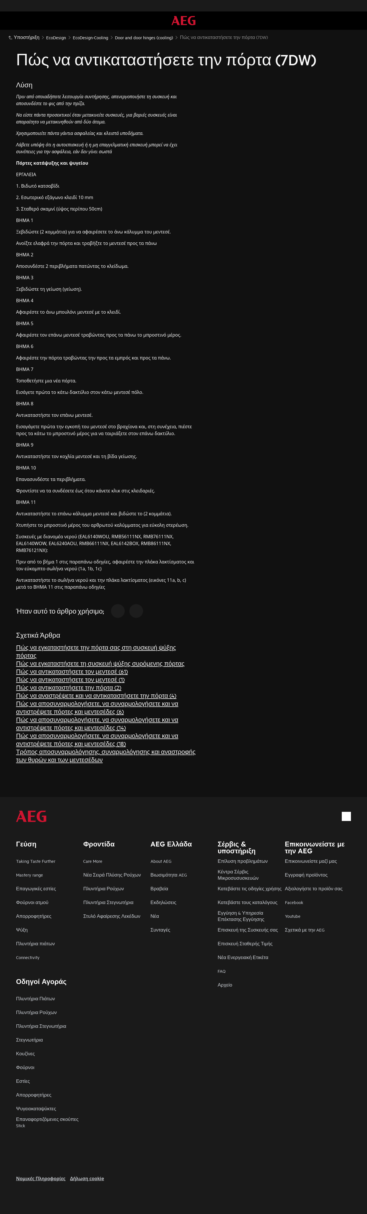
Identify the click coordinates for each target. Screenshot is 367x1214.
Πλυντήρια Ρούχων (103, 888)
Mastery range (29, 874)
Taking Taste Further (35, 861)
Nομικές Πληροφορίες (40, 1178)
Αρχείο (225, 984)
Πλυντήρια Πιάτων (35, 998)
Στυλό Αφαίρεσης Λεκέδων (111, 916)
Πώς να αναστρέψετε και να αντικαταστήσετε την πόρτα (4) (96, 695)
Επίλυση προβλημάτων (243, 861)
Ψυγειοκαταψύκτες (36, 1108)
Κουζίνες (25, 1053)
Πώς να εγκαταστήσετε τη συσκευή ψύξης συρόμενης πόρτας (100, 663)
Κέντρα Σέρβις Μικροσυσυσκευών (238, 875)
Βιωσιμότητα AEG (169, 874)
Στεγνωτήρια (29, 1039)
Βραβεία (159, 888)
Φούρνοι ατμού (32, 902)
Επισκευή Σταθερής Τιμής (245, 943)
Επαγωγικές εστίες (36, 888)
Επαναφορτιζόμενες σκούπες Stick (47, 1122)
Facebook (294, 902)
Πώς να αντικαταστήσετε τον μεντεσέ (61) (72, 671)
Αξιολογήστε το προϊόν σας (314, 888)
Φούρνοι (25, 1067)
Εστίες (23, 1081)
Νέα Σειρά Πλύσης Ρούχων (112, 874)
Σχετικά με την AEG (305, 929)
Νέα (155, 916)
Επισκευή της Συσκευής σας (248, 929)
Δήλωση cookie (87, 1178)
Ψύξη (22, 929)
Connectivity (28, 957)
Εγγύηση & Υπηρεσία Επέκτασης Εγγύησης (241, 916)
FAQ (222, 971)
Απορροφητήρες (33, 916)
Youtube (292, 916)
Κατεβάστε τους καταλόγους (248, 902)
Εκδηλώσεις (163, 902)
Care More (92, 861)
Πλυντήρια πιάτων (35, 943)
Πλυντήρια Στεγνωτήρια (108, 902)
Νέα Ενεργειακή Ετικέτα (243, 957)
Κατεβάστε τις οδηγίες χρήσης (250, 888)
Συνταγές (160, 929)
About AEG (161, 861)
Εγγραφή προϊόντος (306, 874)
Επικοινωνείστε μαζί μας (311, 861)
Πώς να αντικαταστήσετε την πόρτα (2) (68, 687)
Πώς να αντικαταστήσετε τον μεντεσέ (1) (70, 679)
